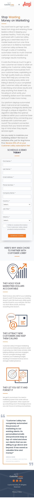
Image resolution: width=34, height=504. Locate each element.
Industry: (6, 217)
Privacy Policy (17, 492)
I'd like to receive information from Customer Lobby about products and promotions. (17, 227)
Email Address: (8, 177)
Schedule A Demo (17, 236)
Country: (6, 201)
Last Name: (6, 169)
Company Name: (8, 193)
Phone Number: (8, 185)
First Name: (7, 161)
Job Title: (6, 209)
